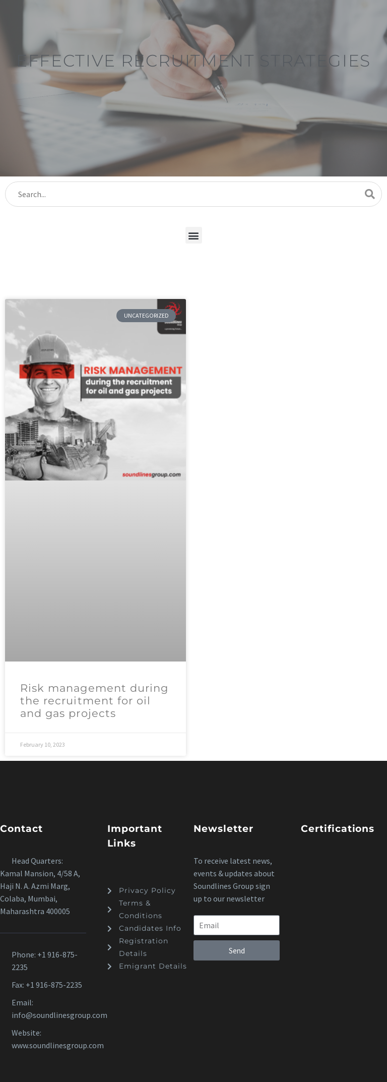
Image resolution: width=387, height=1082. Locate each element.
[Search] (193, 194)
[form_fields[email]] (237, 925)
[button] (193, 235)
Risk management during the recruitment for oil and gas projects (94, 700)
